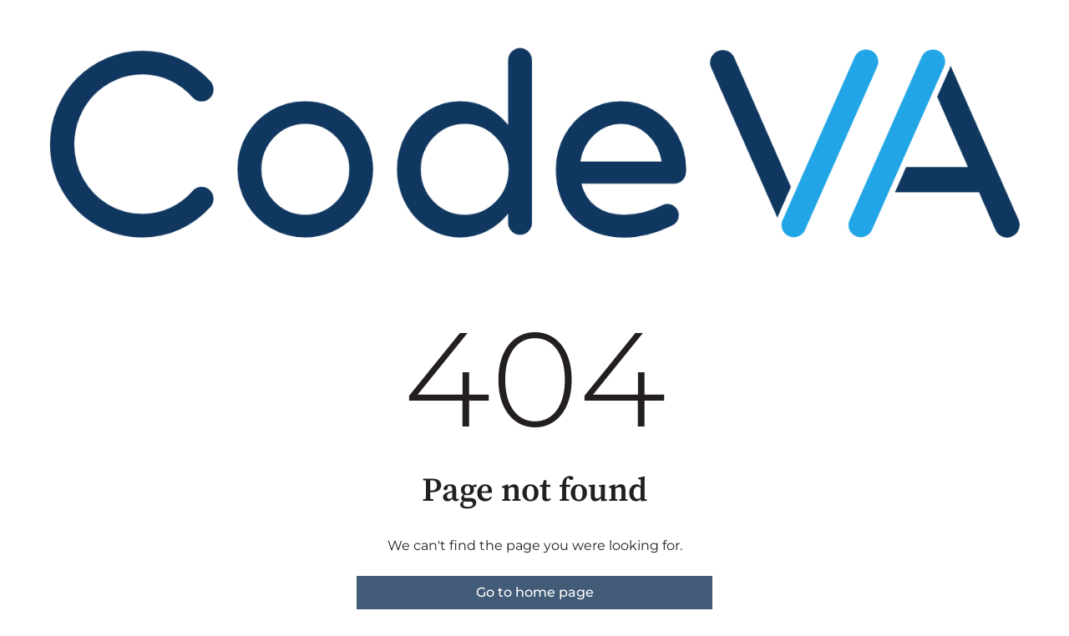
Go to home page (535, 592)
